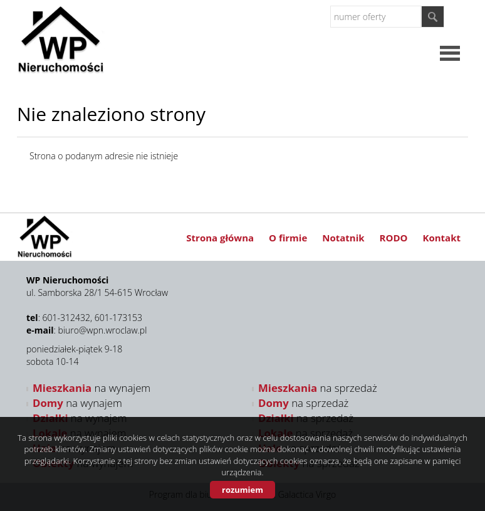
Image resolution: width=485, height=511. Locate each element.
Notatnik (343, 237)
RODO (394, 237)
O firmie (288, 237)
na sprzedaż (317, 388)
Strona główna (220, 237)
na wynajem (91, 388)
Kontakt (442, 237)
